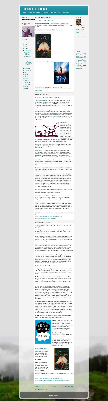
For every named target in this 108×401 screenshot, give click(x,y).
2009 (24, 88)
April (26, 78)
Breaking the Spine (64, 230)
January (26, 84)
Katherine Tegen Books (56, 116)
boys (84, 57)
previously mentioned (42, 100)
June (26, 74)
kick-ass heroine (82, 60)
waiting (50, 381)
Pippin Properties (68, 189)
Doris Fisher (45, 167)
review (78, 65)
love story (81, 62)
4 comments (56, 378)
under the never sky (66, 88)
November (27, 50)
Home (54, 386)
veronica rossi (38, 90)
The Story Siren (54, 23)
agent (83, 54)
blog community (42, 88)
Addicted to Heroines (35, 8)
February (27, 82)
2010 (24, 86)
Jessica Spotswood (48, 33)
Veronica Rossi (53, 61)
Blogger (56, 395)
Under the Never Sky (43, 61)
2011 (24, 48)
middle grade (79, 63)
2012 (24, 46)
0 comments (56, 216)
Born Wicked (38, 33)
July (26, 72)
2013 (24, 44)
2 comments (56, 87)
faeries (85, 59)
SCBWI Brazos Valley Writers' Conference (48, 97)
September (27, 70)
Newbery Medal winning (41, 174)
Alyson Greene (43, 87)
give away (47, 380)
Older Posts (69, 386)
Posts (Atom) (44, 389)
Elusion (37, 156)
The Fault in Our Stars (57, 339)
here (69, 343)
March (26, 80)
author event (41, 218)
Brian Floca (41, 160)
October (26, 68)
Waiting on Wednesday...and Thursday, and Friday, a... (28, 63)
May (26, 76)
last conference (47, 107)
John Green (68, 339)
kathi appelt (53, 218)
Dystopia (77, 53)
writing (77, 66)
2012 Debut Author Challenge (44, 20)
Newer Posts (39, 386)
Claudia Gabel (38, 150)
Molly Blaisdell (51, 169)
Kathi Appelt (62, 174)
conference (47, 218)
